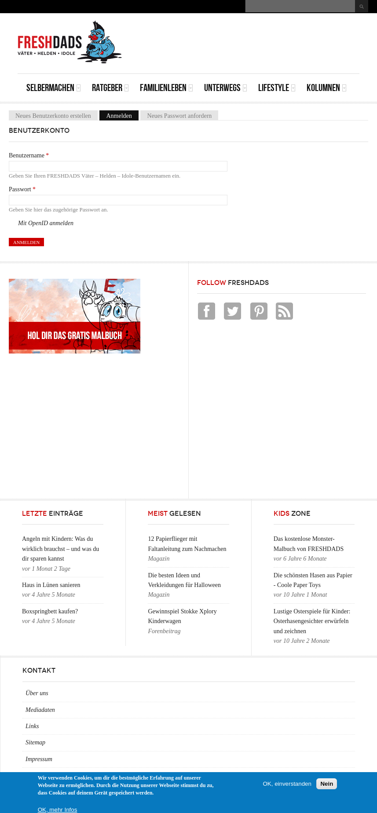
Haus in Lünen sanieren (51, 585)
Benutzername (29, 155)
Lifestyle (277, 88)
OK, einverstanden (287, 783)
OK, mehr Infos (57, 809)
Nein (326, 783)
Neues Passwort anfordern (179, 116)
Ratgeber (110, 88)
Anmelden (122, 116)
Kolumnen (327, 88)
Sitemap (35, 742)
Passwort (22, 189)
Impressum (39, 759)
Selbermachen (53, 88)
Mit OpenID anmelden (45, 223)
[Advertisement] (256, 33)
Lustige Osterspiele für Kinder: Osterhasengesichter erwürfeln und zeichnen (312, 621)
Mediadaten (40, 710)
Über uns (37, 693)
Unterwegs (225, 88)
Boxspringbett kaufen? (50, 611)
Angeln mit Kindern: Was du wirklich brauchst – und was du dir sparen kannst (60, 549)
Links (32, 726)
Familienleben (166, 88)
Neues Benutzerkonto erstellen (53, 116)
